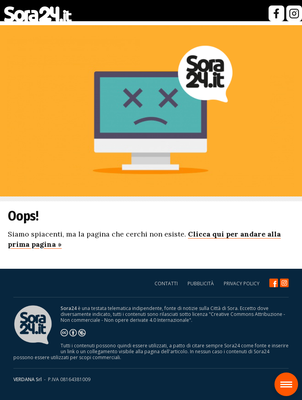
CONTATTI (166, 283)
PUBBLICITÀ (201, 283)
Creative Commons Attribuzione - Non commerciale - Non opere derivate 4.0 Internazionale (173, 317)
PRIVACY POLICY (242, 283)
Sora (289, 378)
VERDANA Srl (27, 379)
